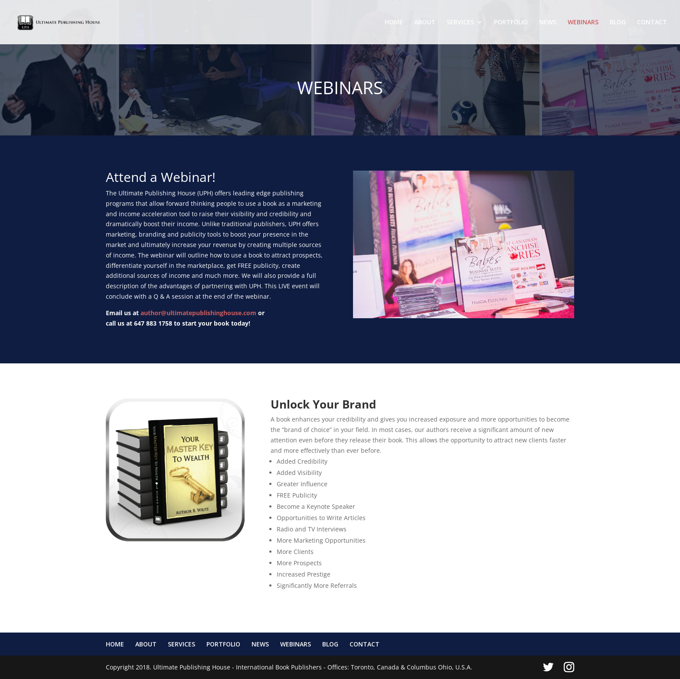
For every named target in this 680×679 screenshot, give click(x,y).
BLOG (618, 22)
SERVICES (460, 22)
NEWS (547, 22)
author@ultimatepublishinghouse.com (198, 313)
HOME (394, 22)
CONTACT (652, 22)
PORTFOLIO (511, 22)
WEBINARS (583, 22)
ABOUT (424, 22)
